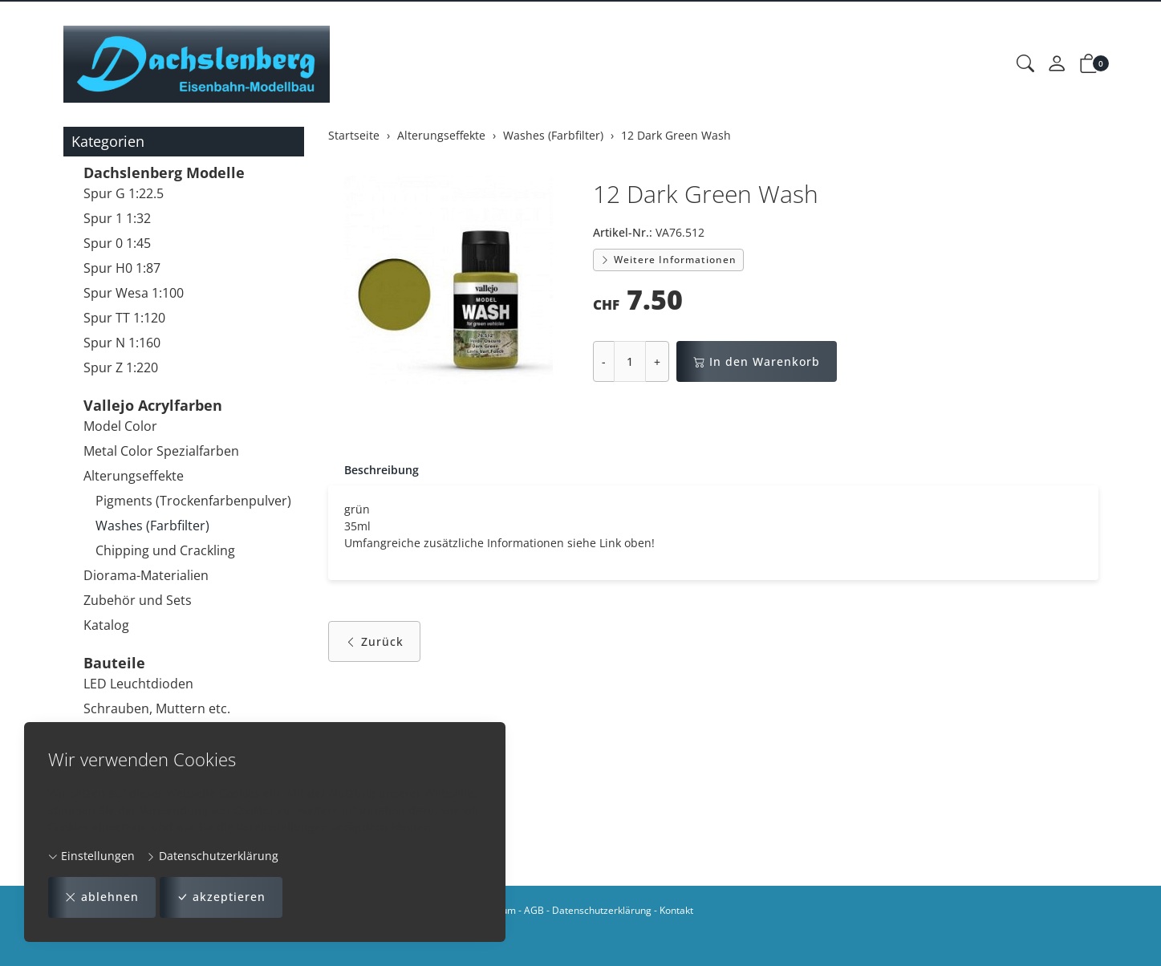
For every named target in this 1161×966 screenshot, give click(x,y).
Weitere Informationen (668, 259)
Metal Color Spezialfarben (161, 451)
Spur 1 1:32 (117, 218)
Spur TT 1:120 (124, 318)
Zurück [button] (374, 641)
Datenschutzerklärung (212, 855)
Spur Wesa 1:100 (133, 293)
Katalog (106, 625)
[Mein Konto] (1056, 64)
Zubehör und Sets (137, 600)
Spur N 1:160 (121, 342)
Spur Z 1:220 (120, 367)
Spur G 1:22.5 (123, 193)
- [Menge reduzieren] (604, 361)
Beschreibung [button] (381, 469)
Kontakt (676, 910)
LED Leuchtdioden (138, 683)
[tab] (373, 470)
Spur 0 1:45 (117, 243)
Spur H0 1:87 (121, 268)
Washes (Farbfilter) (152, 525)
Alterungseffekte (133, 476)
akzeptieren (221, 897)
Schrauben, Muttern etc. (156, 708)
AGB (534, 910)
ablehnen (102, 897)
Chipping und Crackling (165, 550)
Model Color (120, 426)
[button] (1025, 64)
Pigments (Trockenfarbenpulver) (193, 500)
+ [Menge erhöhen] (657, 361)
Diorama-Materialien (146, 575)
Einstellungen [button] (91, 855)
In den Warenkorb (756, 361)
